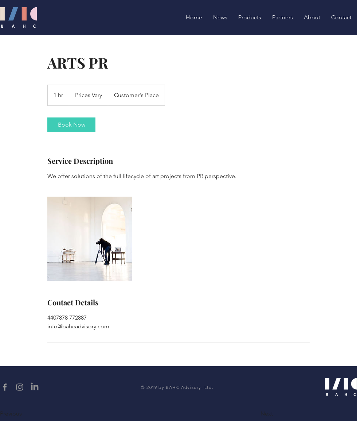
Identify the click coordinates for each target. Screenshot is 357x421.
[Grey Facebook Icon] (4, 387)
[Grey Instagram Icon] (19, 387)
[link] (71, 124)
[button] (23, 413)
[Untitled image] (89, 239)
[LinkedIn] (34, 387)
